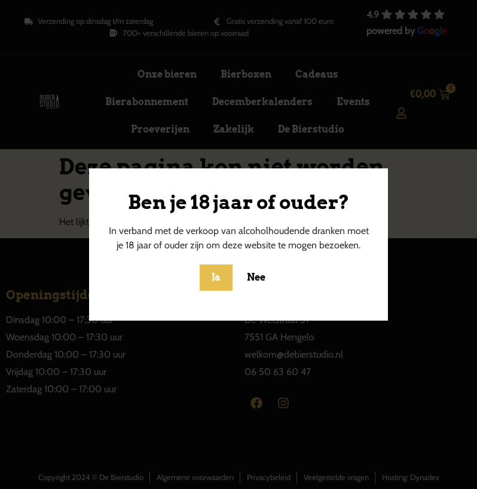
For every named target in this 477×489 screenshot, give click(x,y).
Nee (256, 277)
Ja (216, 277)
